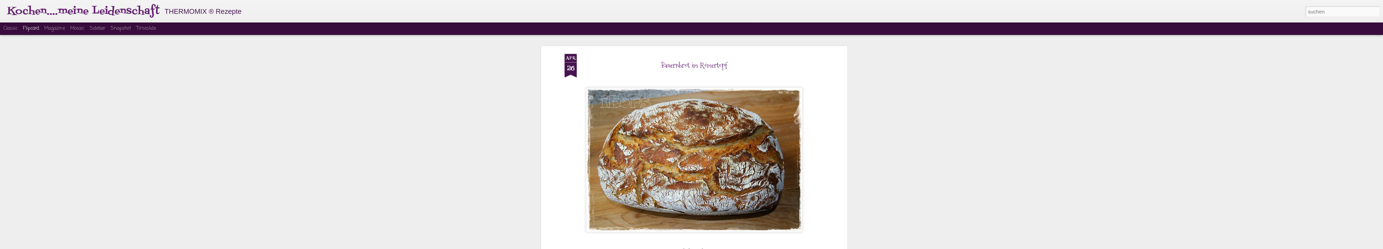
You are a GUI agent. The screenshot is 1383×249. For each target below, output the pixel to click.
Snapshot (121, 28)
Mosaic (77, 28)
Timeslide (146, 28)
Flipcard (31, 28)
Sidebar (97, 28)
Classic (10, 28)
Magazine (54, 28)
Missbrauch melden (744, 244)
